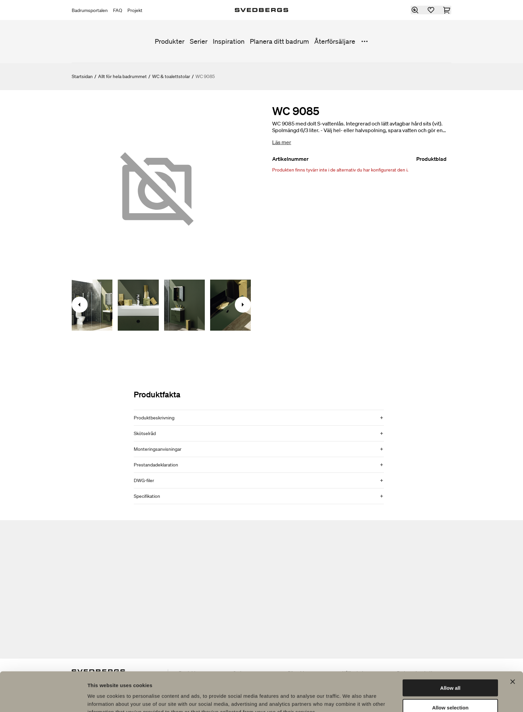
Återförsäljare (334, 41)
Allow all (450, 653)
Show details (350, 699)
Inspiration (228, 41)
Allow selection (450, 673)
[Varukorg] (447, 10)
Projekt (134, 10)
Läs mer (281, 142)
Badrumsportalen (90, 10)
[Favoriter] (431, 10)
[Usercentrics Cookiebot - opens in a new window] (43, 699)
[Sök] (415, 10)
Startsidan (82, 76)
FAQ (117, 10)
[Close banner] (512, 647)
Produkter (169, 41)
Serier (198, 41)
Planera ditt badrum (279, 41)
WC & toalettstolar (171, 76)
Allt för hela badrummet (122, 76)
